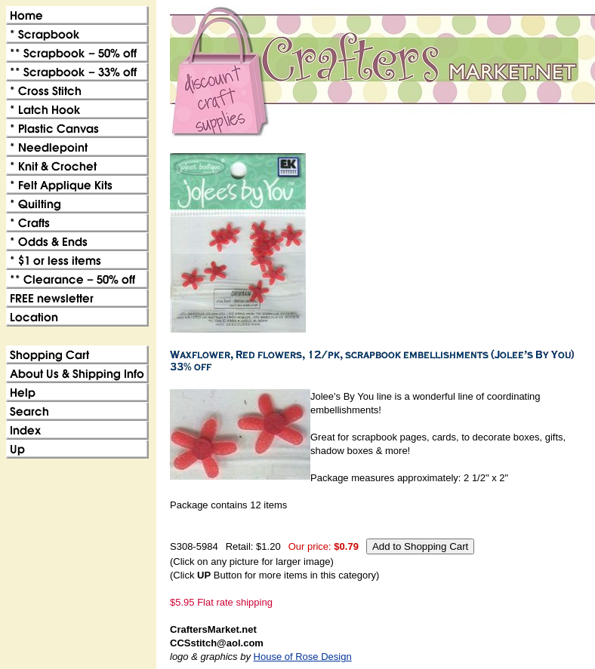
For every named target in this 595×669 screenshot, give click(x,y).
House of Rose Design (303, 656)
